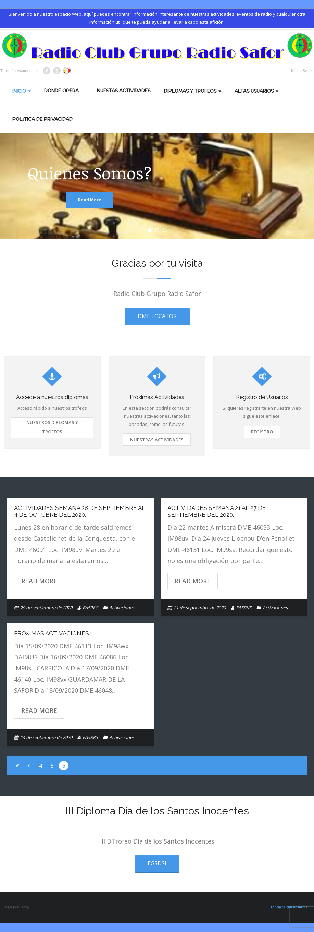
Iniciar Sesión (302, 70)
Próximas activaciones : (52, 633)
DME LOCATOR (157, 316)
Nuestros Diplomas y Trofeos (52, 426)
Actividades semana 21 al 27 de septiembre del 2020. (216, 511)
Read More (39, 581)
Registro (262, 432)
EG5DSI (157, 863)
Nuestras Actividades (157, 440)
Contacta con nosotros (289, 907)
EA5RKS (90, 608)
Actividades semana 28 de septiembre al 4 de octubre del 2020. (79, 511)
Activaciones (121, 608)
